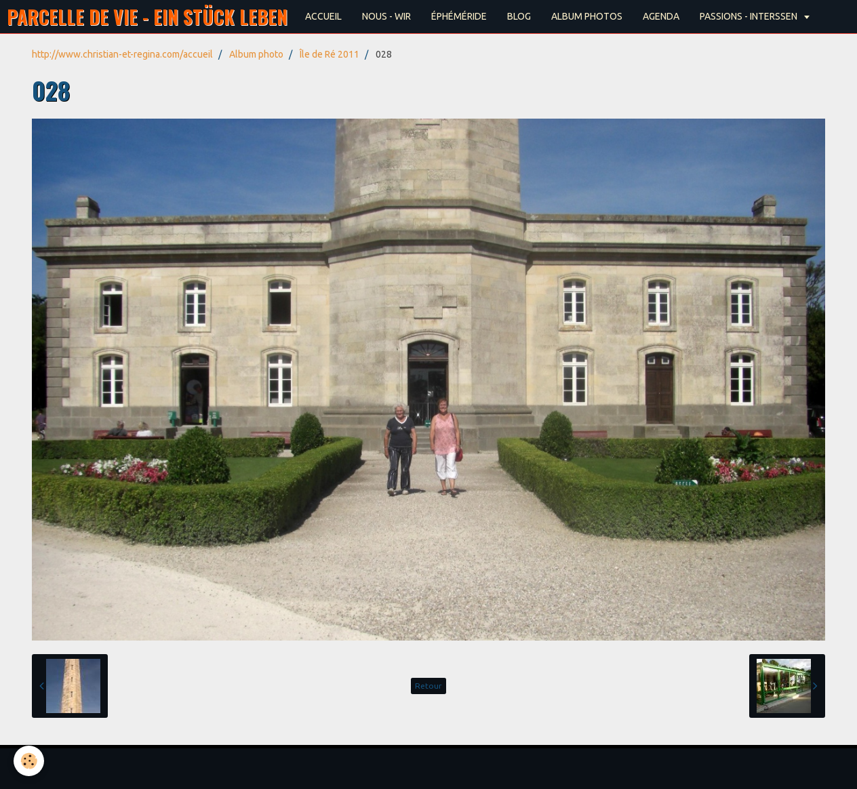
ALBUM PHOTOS (586, 16)
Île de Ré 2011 (329, 54)
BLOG (519, 16)
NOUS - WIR (386, 16)
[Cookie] (29, 761)
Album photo (256, 54)
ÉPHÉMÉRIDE (459, 16)
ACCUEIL (323, 16)
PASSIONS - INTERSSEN (749, 16)
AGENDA (661, 16)
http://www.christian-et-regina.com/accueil (122, 54)
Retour (428, 685)
